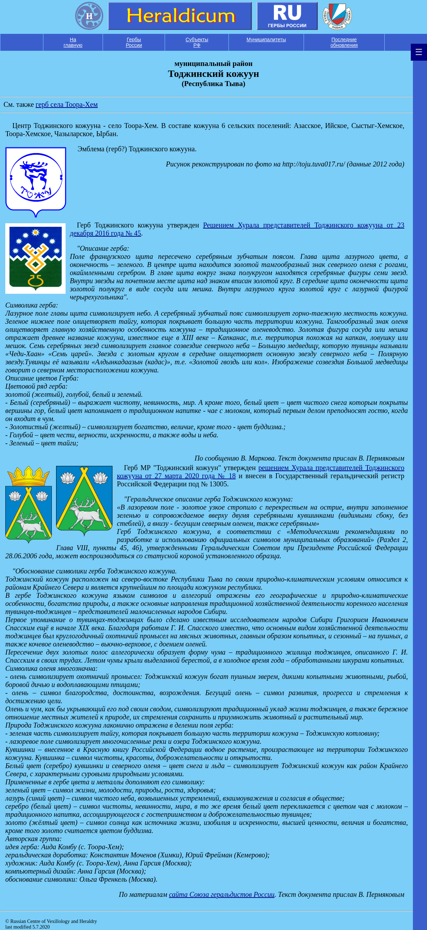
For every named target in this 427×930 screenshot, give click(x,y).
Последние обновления (344, 42)
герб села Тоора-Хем (67, 104)
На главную (72, 42)
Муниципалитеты (266, 39)
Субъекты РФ (196, 42)
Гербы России (134, 42)
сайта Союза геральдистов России (221, 894)
